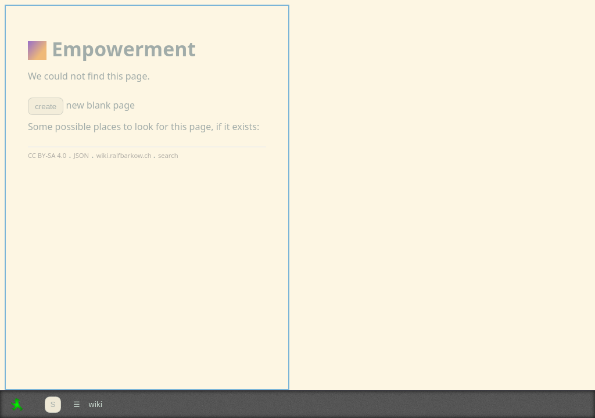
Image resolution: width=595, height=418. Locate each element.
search (168, 155)
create (45, 106)
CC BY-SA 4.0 (47, 155)
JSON (81, 155)
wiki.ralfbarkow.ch (124, 155)
